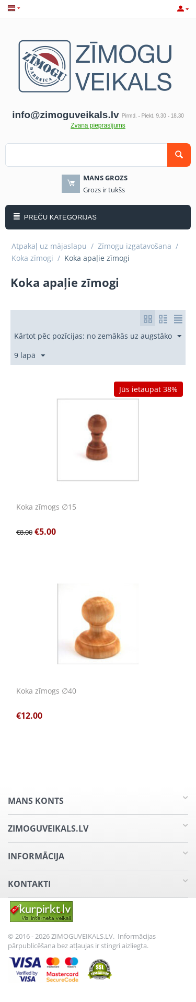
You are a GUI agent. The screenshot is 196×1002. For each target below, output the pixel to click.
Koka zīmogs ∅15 (46, 507)
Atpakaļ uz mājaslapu (49, 246)
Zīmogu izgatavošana (134, 246)
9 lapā (29, 355)
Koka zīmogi (32, 258)
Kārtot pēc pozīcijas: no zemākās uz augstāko (97, 336)
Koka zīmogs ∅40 (46, 691)
